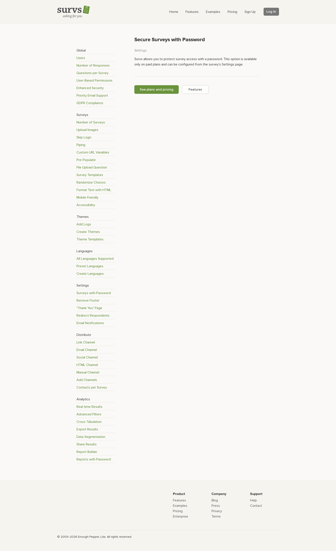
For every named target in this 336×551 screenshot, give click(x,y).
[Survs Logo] (74, 13)
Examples (180, 506)
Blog (215, 500)
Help (253, 500)
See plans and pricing (156, 89)
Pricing (178, 511)
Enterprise (180, 516)
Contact (256, 506)
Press (216, 506)
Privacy (217, 511)
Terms (216, 516)
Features (195, 89)
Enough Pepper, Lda (91, 537)
